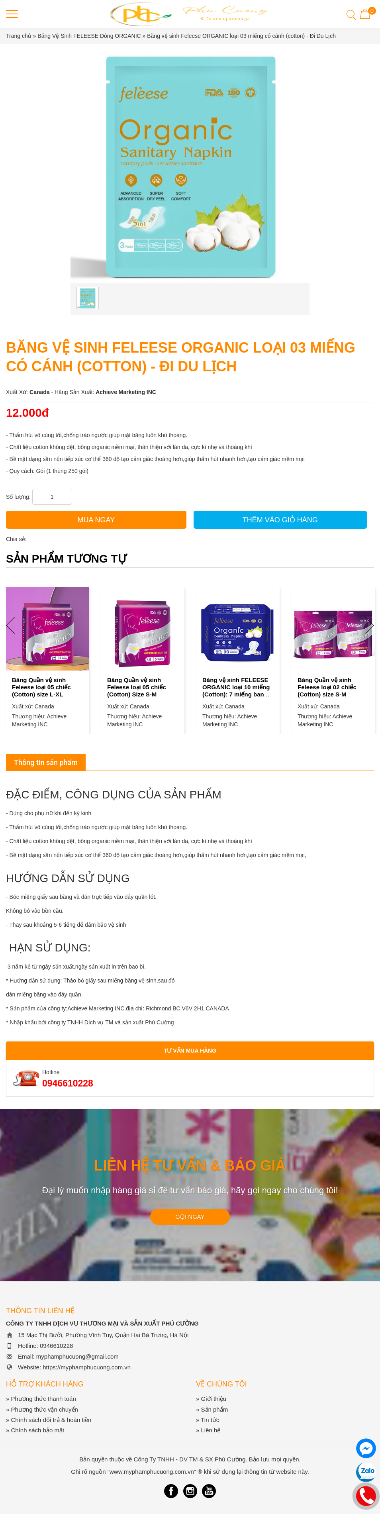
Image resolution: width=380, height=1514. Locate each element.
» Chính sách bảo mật (35, 1430)
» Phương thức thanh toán (41, 1398)
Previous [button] (10, 625)
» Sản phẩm (212, 1409)
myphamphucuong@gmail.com (77, 1356)
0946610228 (67, 1083)
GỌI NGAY (189, 1216)
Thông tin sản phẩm (46, 762)
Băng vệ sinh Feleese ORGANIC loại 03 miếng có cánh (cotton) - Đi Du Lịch (241, 36)
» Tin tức (207, 1419)
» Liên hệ (208, 1430)
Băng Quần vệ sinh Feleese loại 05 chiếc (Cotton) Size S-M (136, 687)
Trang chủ (18, 36)
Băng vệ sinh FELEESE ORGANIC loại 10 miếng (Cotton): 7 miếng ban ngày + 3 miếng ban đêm (237, 691)
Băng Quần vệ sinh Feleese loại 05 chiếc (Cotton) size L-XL (41, 687)
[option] (47, 652)
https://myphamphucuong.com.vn (87, 1367)
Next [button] (369, 625)
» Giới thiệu (211, 1398)
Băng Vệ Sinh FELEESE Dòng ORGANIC (89, 36)
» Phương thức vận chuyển (42, 1409)
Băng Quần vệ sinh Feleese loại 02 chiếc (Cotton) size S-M (327, 687)
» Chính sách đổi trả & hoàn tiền (48, 1419)
